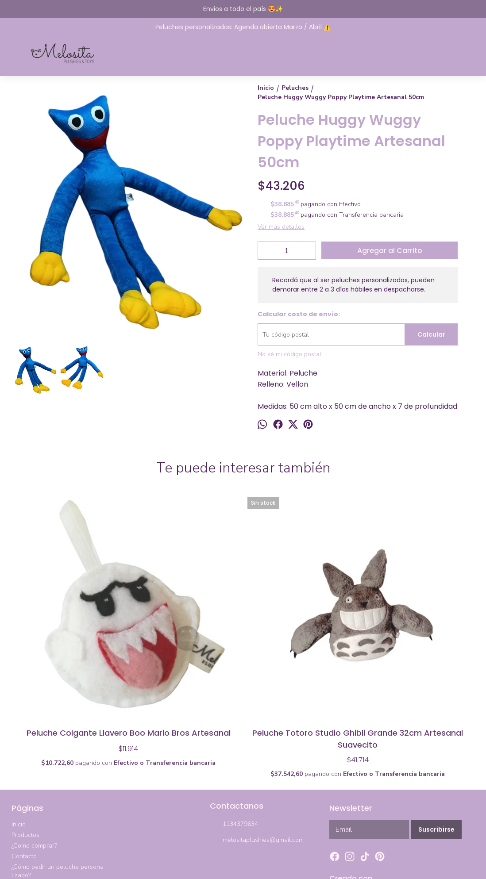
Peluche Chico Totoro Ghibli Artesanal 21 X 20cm (415, 624)
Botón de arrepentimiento (304, 862)
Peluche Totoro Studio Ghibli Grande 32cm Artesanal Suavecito (186, 624)
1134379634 (234, 718)
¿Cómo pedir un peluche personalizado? (58, 764)
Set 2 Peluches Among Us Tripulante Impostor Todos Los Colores (300, 624)
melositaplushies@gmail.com (257, 734)
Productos (25, 729)
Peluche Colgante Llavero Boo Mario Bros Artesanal (71, 624)
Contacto (24, 750)
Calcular (431, 334)
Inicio (19, 718)
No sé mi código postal (289, 354)
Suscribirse (436, 723)
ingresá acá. (262, 862)
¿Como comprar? (34, 739)
